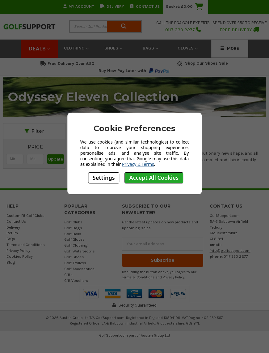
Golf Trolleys (75, 262)
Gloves (188, 48)
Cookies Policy (19, 256)
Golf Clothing (76, 245)
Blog (10, 262)
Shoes (113, 48)
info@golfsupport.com (230, 250)
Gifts (68, 274)
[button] (35, 147)
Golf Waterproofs (79, 251)
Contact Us (145, 6)
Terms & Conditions (138, 277)
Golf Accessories (79, 268)
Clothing (76, 48)
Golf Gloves (74, 239)
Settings (104, 177)
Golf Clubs (73, 222)
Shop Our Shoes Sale (202, 63)
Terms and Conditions (25, 244)
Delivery (112, 6)
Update (55, 159)
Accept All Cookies (154, 177)
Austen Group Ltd (155, 335)
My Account (78, 6)
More (230, 48)
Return (12, 232)
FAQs (10, 238)
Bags (150, 48)
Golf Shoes (74, 257)
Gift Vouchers (76, 280)
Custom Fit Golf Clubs (25, 215)
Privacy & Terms (138, 164)
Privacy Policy (18, 250)
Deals (39, 48)
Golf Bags (73, 228)
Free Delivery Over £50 (67, 63)
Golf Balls (72, 233)
